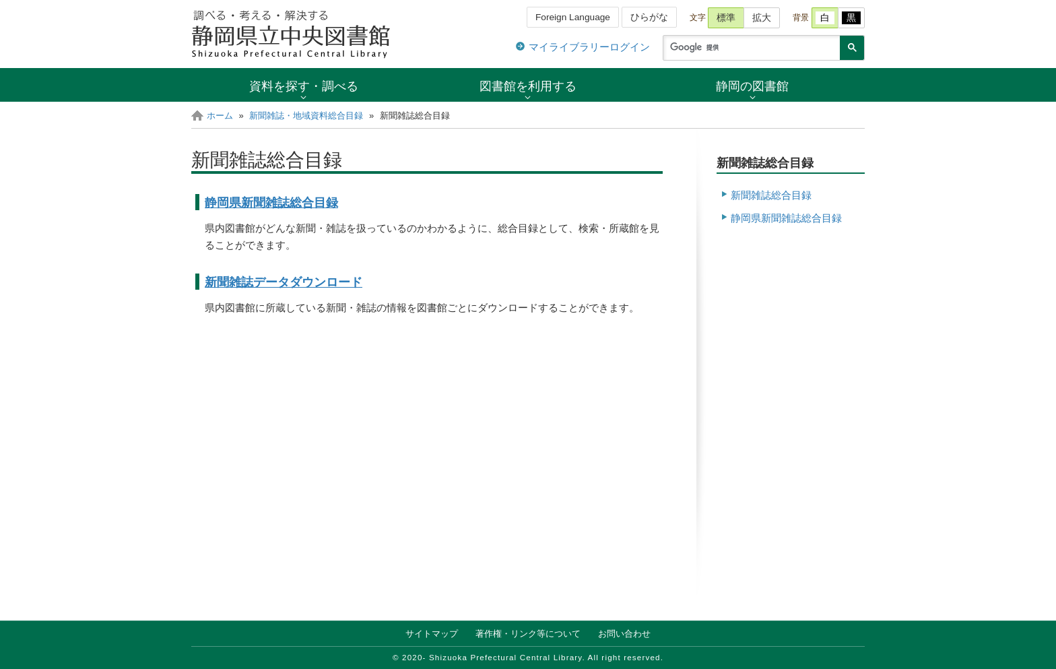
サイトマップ (431, 634)
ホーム (220, 115)
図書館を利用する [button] (528, 86)
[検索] (750, 48)
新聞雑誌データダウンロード (283, 282)
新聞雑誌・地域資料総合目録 (306, 115)
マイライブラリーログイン (589, 47)
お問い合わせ (624, 634)
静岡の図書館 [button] (752, 86)
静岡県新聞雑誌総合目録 (271, 202)
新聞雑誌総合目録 (771, 195)
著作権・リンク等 (528, 634)
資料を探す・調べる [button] (303, 86)
